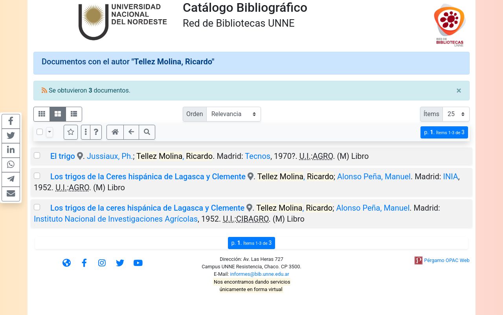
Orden (194, 114)
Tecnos (257, 156)
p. (444, 132)
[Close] (458, 90)
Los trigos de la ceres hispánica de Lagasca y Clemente (147, 208)
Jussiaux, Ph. (110, 156)
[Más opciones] (85, 132)
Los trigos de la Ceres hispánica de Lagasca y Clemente (148, 176)
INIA (450, 176)
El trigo (62, 156)
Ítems (431, 114)
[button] (96, 132)
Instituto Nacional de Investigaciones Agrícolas (116, 219)
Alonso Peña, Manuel (374, 176)
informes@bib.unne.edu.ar (259, 274)
